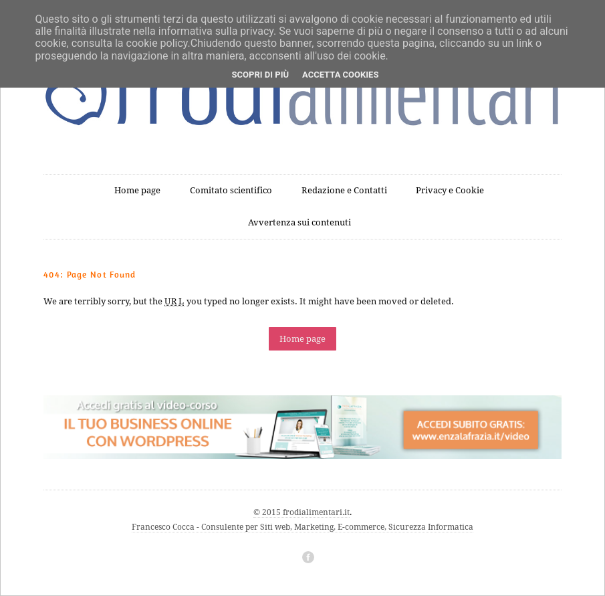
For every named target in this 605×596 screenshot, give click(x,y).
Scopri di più (260, 75)
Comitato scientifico (231, 190)
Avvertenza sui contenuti (299, 222)
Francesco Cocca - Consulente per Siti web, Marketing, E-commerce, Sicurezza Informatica (302, 527)
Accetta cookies (340, 75)
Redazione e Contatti (344, 190)
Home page (137, 190)
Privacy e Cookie (450, 190)
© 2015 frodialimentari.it (301, 512)
